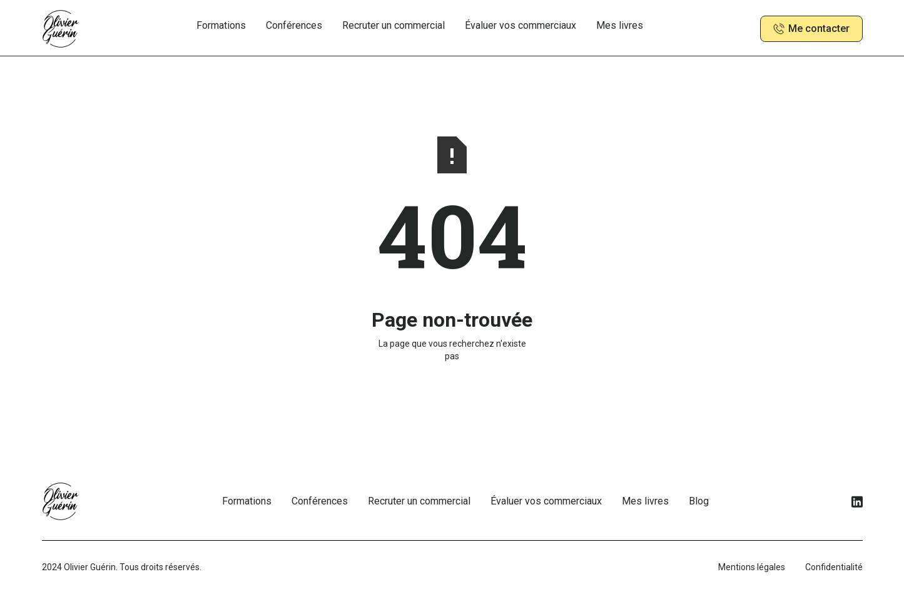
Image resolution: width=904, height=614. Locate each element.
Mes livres (619, 25)
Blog (699, 501)
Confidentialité (834, 567)
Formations (221, 25)
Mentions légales (751, 567)
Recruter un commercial (393, 25)
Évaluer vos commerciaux (520, 25)
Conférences (294, 25)
